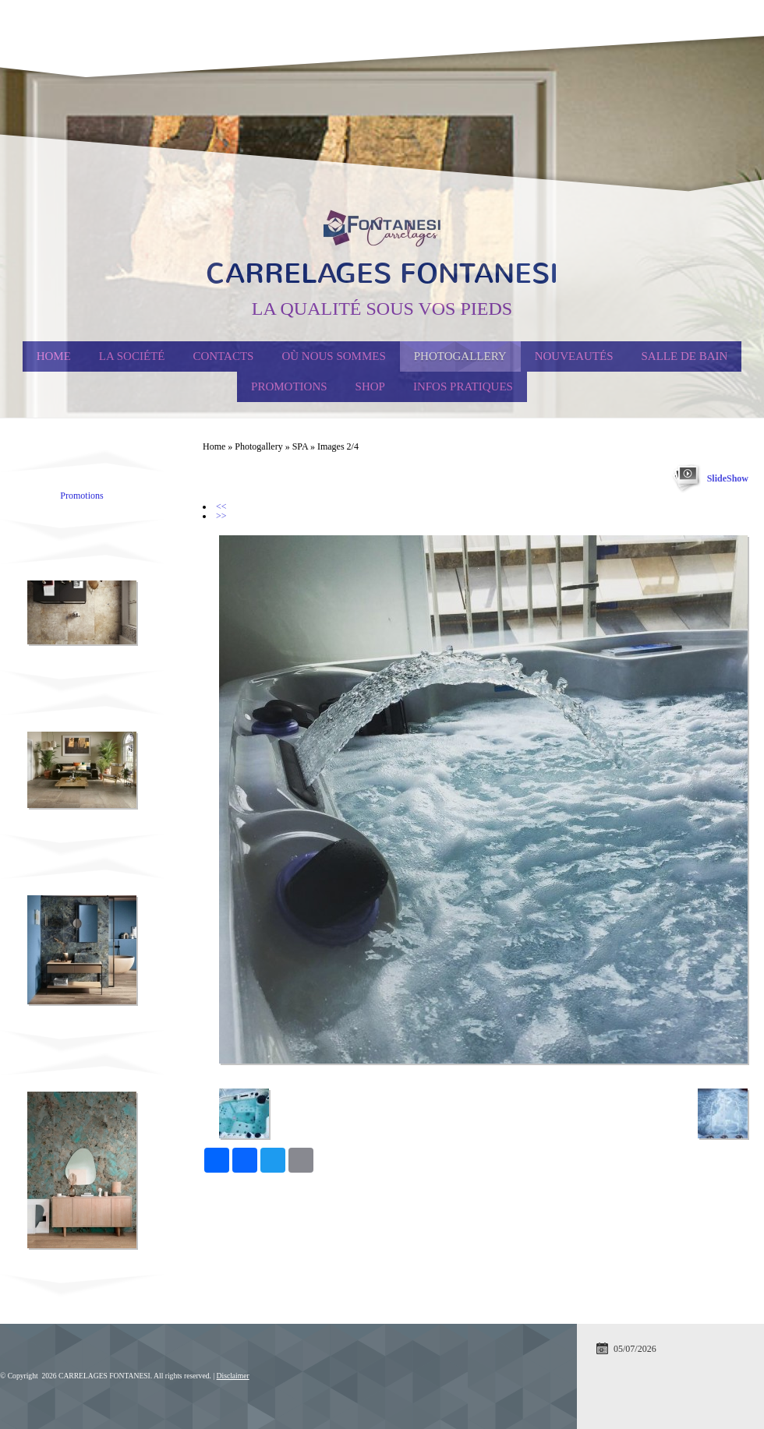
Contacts (223, 356)
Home (54, 356)
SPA (300, 446)
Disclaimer (233, 1375)
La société (132, 356)
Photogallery (460, 356)
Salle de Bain (685, 356)
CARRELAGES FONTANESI (382, 273)
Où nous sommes (333, 356)
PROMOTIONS (289, 386)
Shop (370, 386)
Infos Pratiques (463, 386)
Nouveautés (574, 356)
